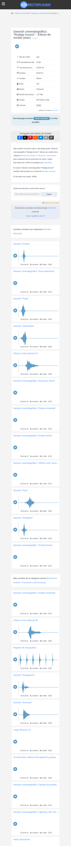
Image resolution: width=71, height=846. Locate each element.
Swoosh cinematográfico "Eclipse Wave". (33, 435)
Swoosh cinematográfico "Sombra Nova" (33, 545)
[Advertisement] (35, 584)
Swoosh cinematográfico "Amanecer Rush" (34, 381)
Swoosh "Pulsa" (21, 298)
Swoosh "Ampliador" (23, 518)
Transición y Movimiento (46, 155)
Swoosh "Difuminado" (23, 326)
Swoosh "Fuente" (21, 244)
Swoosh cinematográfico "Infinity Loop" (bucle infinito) (39, 463)
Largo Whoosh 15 (22, 760)
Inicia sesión (41, 118)
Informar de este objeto (51, 203)
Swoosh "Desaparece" (24, 706)
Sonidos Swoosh (48, 171)
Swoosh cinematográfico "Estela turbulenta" (34, 408)
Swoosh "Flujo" (20, 490)
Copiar (48, 193)
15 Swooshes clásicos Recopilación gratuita (34, 788)
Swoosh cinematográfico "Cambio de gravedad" (36, 815)
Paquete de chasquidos (24, 678)
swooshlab (55, 110)
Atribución (52, 208)
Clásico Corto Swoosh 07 (25, 353)
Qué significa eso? (35, 216)
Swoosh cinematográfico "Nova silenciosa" (34, 271)
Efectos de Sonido (28, 155)
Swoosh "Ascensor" (22, 733)
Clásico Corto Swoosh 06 (25, 651)
